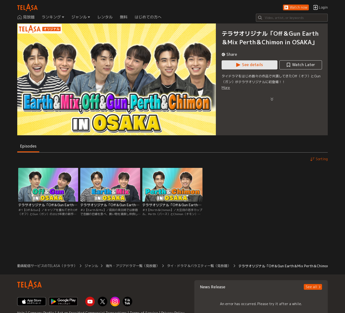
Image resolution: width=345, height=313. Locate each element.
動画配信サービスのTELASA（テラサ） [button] (47, 265)
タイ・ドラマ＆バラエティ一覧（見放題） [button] (199, 265)
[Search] (292, 18)
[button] (296, 8)
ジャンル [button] (91, 265)
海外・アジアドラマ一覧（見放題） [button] (132, 265)
